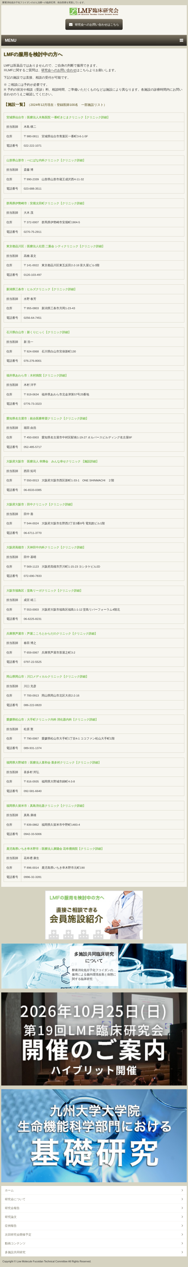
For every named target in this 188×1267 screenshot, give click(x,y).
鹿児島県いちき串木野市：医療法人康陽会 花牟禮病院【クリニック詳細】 (55, 848)
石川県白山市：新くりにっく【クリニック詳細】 (38, 332)
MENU (10, 40)
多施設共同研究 (15, 1252)
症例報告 (11, 1225)
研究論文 (11, 1216)
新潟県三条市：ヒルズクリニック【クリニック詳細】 (41, 289)
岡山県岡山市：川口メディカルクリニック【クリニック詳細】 (47, 676)
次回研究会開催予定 (18, 1234)
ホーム (9, 1190)
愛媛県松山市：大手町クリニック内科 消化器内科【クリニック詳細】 (52, 719)
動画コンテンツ (15, 1243)
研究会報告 (12, 1208)
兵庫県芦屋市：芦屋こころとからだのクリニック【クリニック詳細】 (51, 633)
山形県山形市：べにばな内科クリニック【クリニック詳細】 (46, 160)
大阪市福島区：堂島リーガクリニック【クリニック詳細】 (44, 590)
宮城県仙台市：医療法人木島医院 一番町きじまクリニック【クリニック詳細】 (58, 117)
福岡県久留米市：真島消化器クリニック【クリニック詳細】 (46, 805)
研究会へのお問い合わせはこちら (97, 24)
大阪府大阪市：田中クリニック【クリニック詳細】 (40, 504)
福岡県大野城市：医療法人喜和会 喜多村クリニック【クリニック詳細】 (53, 762)
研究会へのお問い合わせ (58, 70)
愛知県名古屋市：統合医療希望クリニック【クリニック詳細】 (47, 418)
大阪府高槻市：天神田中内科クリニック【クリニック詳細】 (46, 547)
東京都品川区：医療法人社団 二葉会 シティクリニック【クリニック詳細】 (55, 246)
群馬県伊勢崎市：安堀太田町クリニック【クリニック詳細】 (46, 203)
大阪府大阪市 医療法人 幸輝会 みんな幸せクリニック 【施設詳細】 (52, 461)
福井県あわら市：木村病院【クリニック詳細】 (37, 375)
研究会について (15, 1199)
